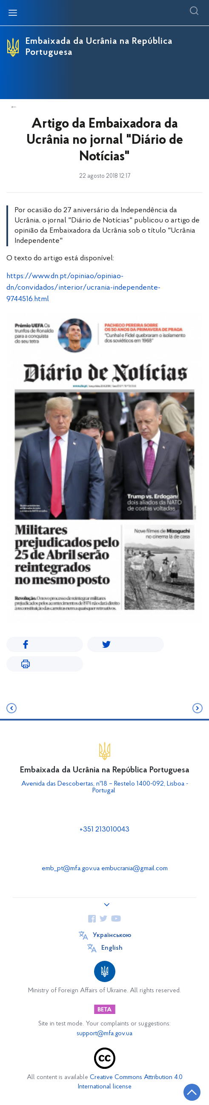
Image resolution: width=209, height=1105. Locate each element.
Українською (112, 935)
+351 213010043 (104, 830)
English (112, 948)
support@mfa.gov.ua (104, 1034)
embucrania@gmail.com (134, 868)
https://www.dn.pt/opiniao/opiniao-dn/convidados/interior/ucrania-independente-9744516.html (83, 287)
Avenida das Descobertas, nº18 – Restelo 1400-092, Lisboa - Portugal (104, 787)
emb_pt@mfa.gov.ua (71, 868)
